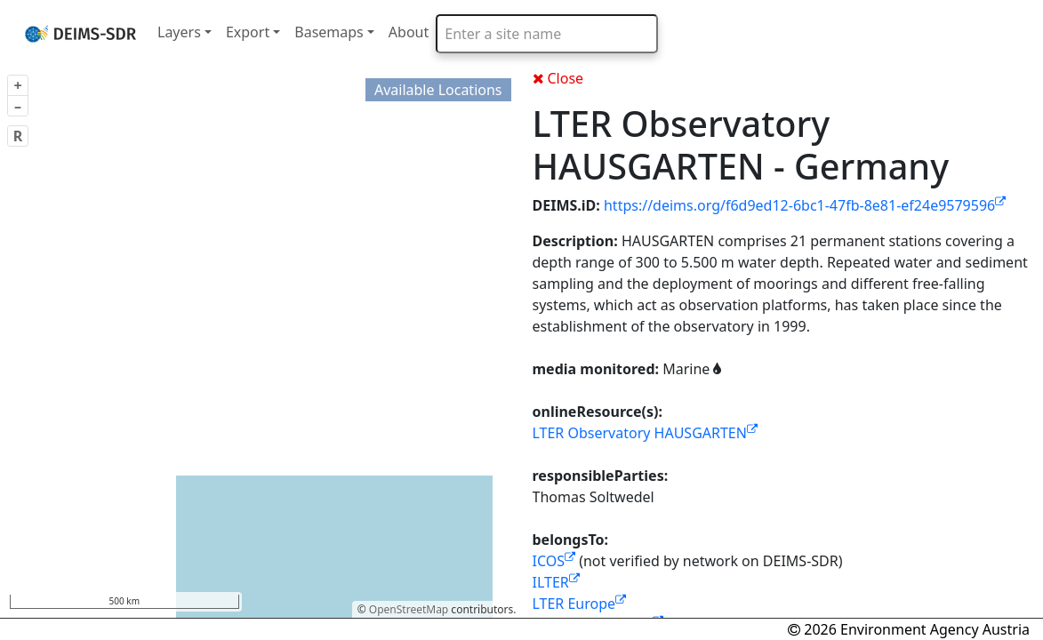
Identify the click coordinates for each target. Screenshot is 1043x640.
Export (247, 32)
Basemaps (329, 32)
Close (558, 78)
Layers (179, 32)
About (409, 32)
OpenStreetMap (408, 609)
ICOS (554, 561)
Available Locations (438, 90)
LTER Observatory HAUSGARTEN (645, 433)
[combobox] (547, 33)
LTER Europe (580, 603)
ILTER (556, 582)
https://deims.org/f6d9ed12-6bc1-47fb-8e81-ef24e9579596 (805, 205)
